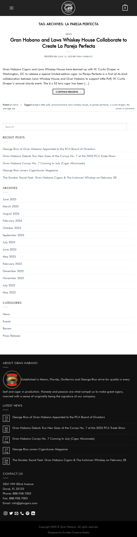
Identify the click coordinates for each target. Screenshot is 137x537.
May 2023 (9, 256)
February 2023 (12, 263)
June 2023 (9, 249)
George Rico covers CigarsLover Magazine (30, 170)
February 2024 (12, 220)
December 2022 (13, 270)
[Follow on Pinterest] (27, 514)
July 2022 (9, 285)
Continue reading (68, 91)
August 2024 (11, 213)
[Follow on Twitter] (11, 514)
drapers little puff (41, 104)
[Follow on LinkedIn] (33, 514)
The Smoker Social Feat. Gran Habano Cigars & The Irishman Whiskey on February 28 (59, 177)
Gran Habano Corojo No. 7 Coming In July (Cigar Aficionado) (44, 163)
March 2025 (11, 206)
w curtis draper (117, 104)
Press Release (11, 335)
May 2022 (9, 292)
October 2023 (12, 227)
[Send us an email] (16, 514)
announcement (59, 104)
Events (7, 321)
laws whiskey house (78, 104)
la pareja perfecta (99, 104)
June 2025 (9, 199)
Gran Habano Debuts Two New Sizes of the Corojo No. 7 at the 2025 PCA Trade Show (59, 155)
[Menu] (11, 7)
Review (7, 328)
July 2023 (9, 241)
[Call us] (22, 514)
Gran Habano (84, 56)
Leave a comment (125, 108)
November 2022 (13, 277)
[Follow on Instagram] (5, 514)
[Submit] (130, 126)
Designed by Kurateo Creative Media (68, 532)
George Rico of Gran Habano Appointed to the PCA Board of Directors (49, 148)
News (68, 33)
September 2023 (13, 234)
